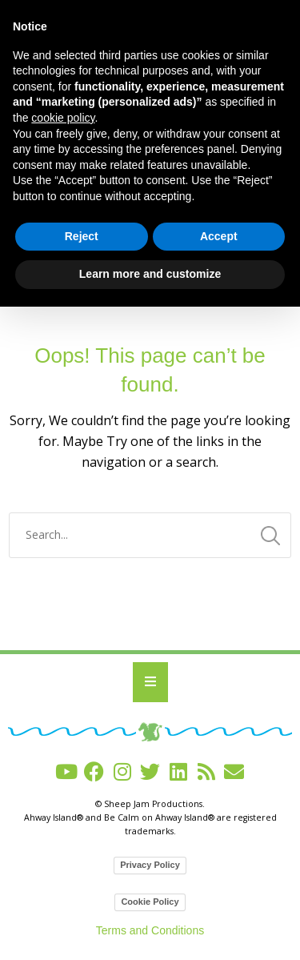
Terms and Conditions (150, 930)
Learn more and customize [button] (150, 273)
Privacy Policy (150, 865)
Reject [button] (81, 236)
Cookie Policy (149, 901)
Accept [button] (219, 236)
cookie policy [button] (62, 117)
